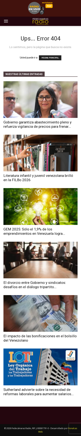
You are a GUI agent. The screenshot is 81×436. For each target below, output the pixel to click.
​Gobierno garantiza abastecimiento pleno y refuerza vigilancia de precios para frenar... (37, 124)
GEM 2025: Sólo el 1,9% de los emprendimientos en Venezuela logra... (34, 231)
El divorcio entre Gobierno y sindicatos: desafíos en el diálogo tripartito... (34, 285)
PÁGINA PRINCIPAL (50, 58)
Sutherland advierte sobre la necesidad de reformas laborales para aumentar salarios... (38, 392)
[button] (5, 21)
